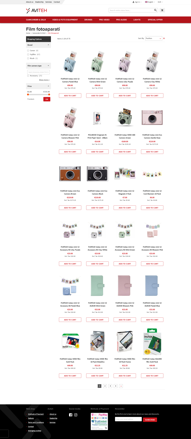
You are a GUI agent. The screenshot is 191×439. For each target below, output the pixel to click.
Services (48, 2)
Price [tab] (30, 86)
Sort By (141, 38)
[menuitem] (36, 19)
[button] (160, 2)
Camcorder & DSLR (39, 33)
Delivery (31, 418)
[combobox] (133, 10)
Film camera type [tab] (34, 66)
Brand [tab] (30, 45)
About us (29, 2)
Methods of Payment (36, 414)
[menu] (95, 19)
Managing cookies (34, 431)
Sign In (137, 2)
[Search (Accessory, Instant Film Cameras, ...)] (38, 72)
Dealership (39, 2)
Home (28, 33)
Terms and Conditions (36, 423)
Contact (57, 2)
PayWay (99, 422)
